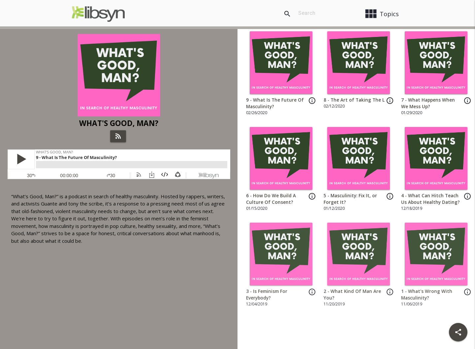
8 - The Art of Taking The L (354, 100)
